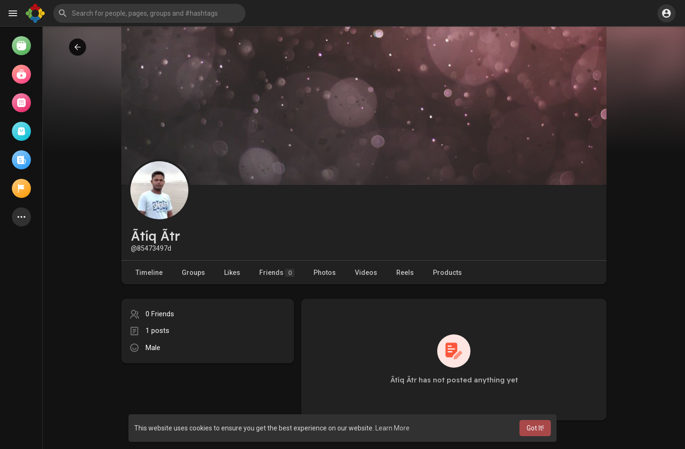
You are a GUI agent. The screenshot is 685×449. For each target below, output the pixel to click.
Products (447, 272)
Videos (366, 272)
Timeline (149, 272)
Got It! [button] (535, 428)
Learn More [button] (392, 428)
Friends (276, 273)
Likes (232, 272)
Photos (324, 272)
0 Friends (160, 314)
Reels (405, 272)
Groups (193, 272)
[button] (149, 13)
